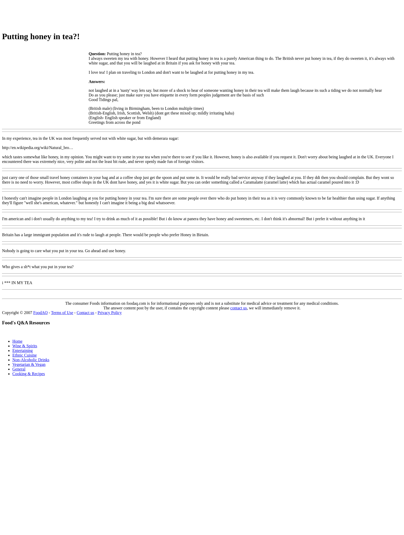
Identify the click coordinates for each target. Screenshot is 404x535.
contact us (238, 308)
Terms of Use (62, 312)
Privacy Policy (110, 312)
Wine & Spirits (24, 346)
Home (17, 341)
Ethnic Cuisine (24, 355)
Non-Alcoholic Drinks (30, 360)
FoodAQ (40, 312)
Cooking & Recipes (28, 374)
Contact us (85, 312)
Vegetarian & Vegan (29, 364)
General (19, 369)
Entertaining (22, 350)
